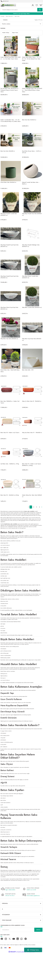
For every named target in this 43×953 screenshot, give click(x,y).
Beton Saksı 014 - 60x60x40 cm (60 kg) (10, 495)
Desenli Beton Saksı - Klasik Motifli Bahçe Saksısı (10, 370)
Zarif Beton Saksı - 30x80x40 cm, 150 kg (10, 464)
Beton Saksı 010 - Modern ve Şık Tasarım (10, 432)
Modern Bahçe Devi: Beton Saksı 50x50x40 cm (32, 495)
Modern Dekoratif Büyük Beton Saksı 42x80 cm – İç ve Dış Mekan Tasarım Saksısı (10, 58)
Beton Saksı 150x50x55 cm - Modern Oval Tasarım (10, 402)
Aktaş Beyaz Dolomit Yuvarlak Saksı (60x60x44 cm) (30, 276)
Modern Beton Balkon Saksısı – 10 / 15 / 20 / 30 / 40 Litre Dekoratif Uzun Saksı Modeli (31, 58)
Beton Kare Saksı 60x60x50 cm (8, 151)
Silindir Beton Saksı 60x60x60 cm (8, 182)
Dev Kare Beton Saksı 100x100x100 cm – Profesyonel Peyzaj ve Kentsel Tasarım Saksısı (10, 90)
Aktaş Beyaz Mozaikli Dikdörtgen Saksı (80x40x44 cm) (30, 245)
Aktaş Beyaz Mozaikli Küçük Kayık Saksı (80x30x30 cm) (9, 245)
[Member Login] (33, 5)
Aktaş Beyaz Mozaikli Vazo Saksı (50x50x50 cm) (32, 214)
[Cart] (40, 5)
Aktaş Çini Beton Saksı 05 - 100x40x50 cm (31, 401)
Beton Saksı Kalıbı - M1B (27, 370)
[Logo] (8, 5)
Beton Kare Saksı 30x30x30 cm (29, 120)
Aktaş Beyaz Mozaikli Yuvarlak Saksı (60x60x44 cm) (9, 214)
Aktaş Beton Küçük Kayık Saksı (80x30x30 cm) (31, 339)
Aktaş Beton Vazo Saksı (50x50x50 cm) (9, 338)
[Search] (21, 9)
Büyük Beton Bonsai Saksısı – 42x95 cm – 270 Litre (32, 151)
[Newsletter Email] (21, 930)
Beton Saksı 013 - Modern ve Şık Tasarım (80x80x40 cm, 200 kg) (31, 464)
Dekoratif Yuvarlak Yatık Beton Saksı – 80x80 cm (30, 183)
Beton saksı (3, 536)
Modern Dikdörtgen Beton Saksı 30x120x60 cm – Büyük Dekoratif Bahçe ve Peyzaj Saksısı (32, 90)
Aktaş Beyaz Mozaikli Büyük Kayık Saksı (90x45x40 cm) (9, 276)
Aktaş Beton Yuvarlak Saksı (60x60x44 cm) (32, 307)
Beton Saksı (17, 16)
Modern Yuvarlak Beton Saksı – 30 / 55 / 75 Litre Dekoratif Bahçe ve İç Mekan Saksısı (11, 120)
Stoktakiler (5, 20)
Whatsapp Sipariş (33, 950)
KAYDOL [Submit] (38, 930)
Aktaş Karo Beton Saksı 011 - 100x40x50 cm (32, 432)
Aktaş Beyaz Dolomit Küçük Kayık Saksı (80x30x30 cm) (9, 308)
